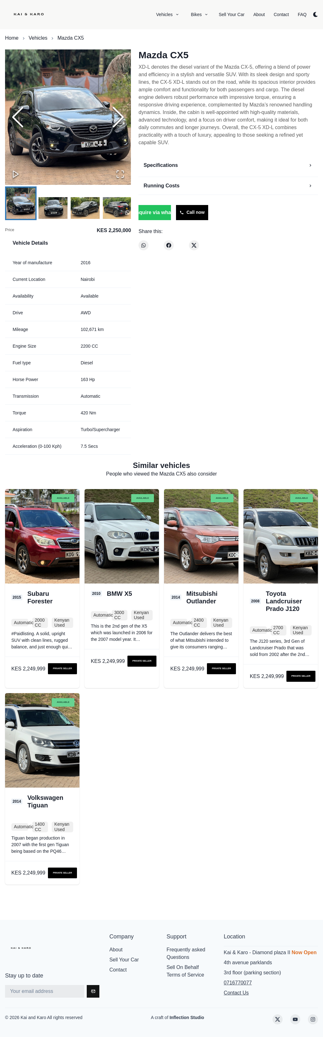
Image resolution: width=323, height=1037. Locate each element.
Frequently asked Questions (186, 953)
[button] (68, 117)
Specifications (228, 165)
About (116, 949)
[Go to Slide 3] (85, 208)
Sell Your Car (124, 959)
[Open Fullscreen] (120, 174)
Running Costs (228, 185)
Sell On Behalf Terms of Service (185, 971)
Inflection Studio (186, 1017)
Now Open (304, 952)
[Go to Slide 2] (53, 208)
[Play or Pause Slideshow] (15, 174)
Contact (118, 969)
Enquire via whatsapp (154, 212)
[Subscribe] (93, 991)
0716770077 (238, 982)
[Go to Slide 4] (117, 208)
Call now (192, 212)
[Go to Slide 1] (21, 203)
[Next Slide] (118, 117)
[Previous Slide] (17, 117)
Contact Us (236, 992)
